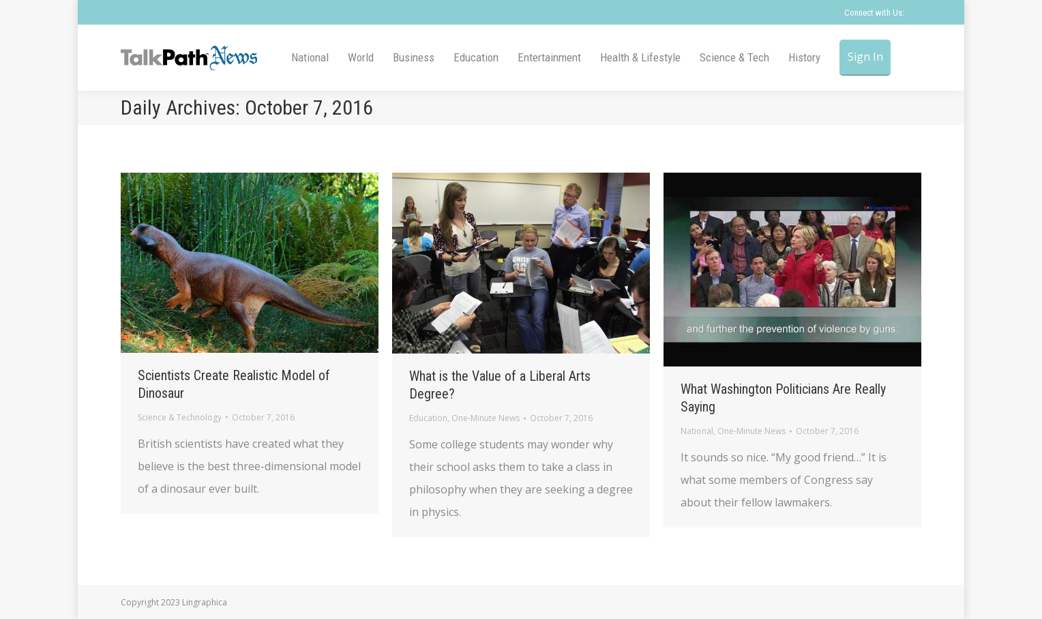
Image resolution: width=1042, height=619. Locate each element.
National (697, 431)
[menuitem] (310, 58)
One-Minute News (485, 418)
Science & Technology (180, 417)
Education (428, 418)
